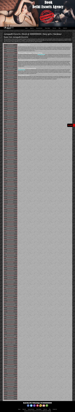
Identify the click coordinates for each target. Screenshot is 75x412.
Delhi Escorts (45, 410)
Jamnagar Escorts (10, 76)
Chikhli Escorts (10, 151)
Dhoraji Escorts (10, 176)
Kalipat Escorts (10, 218)
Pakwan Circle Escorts (10, 287)
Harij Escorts (10, 200)
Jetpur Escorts (10, 211)
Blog (59, 28)
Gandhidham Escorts (10, 69)
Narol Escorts (10, 278)
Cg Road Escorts (10, 145)
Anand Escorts (10, 394)
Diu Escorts (10, 67)
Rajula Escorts (10, 196)
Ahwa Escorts (10, 109)
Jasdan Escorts (10, 209)
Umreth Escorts (10, 358)
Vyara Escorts (10, 387)
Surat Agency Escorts (10, 343)
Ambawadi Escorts (10, 111)
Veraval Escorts (10, 102)
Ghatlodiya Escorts (10, 187)
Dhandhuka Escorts (10, 165)
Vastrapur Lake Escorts (10, 378)
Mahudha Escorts (10, 87)
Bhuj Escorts (10, 56)
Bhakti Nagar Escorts (10, 131)
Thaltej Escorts (10, 347)
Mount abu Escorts (10, 265)
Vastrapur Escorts (10, 376)
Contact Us (65, 28)
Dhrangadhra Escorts (10, 178)
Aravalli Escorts (10, 396)
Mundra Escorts (10, 267)
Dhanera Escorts (10, 167)
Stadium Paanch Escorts (10, 340)
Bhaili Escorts (11, 129)
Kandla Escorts (10, 80)
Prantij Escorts (10, 307)
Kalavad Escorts (10, 216)
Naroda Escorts (10, 276)
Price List (54, 28)
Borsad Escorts (10, 142)
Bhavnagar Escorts (10, 53)
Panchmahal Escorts (10, 294)
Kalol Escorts (11, 78)
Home (26, 28)
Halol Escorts (10, 73)
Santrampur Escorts (10, 320)
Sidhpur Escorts (10, 334)
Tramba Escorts (10, 354)
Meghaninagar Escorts (10, 254)
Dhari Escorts (10, 171)
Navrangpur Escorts (10, 280)
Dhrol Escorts (10, 180)
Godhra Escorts (10, 71)
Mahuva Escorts (10, 245)
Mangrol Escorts (10, 251)
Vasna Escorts (10, 374)
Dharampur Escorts (10, 169)
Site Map (49, 410)
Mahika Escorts (10, 240)
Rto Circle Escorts (10, 389)
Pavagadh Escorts (10, 298)
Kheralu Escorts (10, 234)
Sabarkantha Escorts (10, 314)
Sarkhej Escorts (10, 325)
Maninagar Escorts (10, 89)
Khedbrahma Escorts (10, 231)
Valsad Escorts (10, 98)
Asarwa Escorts (10, 120)
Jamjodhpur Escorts (10, 207)
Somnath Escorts (10, 96)
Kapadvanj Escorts (10, 220)
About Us (32, 28)
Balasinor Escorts (10, 122)
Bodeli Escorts (10, 140)
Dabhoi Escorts (10, 160)
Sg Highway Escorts (10, 329)
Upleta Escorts (10, 363)
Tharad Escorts (10, 349)
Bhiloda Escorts (10, 136)
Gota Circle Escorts (10, 191)
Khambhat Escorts (10, 229)
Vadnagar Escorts (10, 365)
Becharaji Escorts (10, 127)
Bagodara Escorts (10, 49)
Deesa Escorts (10, 162)
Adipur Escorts (10, 107)
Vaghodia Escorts (10, 369)
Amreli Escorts (10, 116)
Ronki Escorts (11, 296)
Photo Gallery (47, 28)
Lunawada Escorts (10, 236)
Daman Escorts (10, 62)
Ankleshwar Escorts (10, 47)
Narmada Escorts (10, 274)
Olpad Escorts (10, 285)
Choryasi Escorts (10, 156)
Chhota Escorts (10, 398)
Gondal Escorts (10, 189)
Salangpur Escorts (10, 318)
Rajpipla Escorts (10, 309)
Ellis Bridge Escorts (10, 185)
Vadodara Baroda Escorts (10, 367)
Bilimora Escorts (10, 138)
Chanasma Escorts (10, 149)
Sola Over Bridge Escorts (10, 336)
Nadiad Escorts (10, 269)
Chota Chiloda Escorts (10, 158)
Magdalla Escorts (10, 238)
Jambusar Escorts (10, 205)
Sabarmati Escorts (10, 316)
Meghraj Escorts (10, 256)
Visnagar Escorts (10, 385)
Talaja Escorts (10, 345)
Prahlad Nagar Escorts (10, 305)
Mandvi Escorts (10, 249)
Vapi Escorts (10, 100)
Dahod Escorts (10, 60)
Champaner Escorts (10, 147)
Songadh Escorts (10, 338)
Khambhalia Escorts (10, 227)
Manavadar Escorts (10, 247)
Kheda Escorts (10, 82)
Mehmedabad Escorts (10, 258)
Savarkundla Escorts (10, 327)
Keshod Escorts (10, 225)
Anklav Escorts (10, 118)
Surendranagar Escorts (10, 91)
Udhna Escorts (10, 356)
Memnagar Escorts (11, 260)
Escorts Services (39, 28)
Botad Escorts (10, 58)
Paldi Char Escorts (10, 289)
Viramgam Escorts (10, 383)
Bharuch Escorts (10, 51)
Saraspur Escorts (10, 323)
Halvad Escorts (10, 198)
